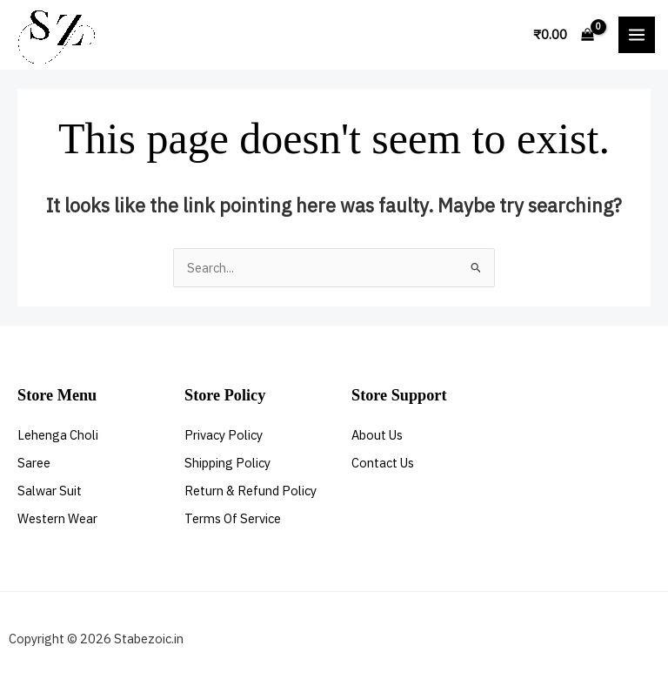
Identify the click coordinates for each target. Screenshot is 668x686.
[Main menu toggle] (636, 35)
